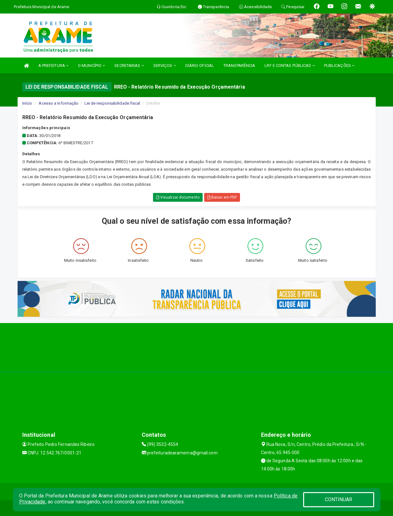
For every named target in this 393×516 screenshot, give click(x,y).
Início (27, 103)
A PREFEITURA (53, 65)
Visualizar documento (177, 197)
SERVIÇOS (164, 65)
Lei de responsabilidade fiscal (112, 103)
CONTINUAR (338, 499)
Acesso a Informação (59, 103)
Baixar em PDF (222, 197)
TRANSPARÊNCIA (239, 65)
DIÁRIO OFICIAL (199, 65)
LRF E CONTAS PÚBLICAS (289, 65)
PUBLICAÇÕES (339, 65)
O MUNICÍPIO (91, 65)
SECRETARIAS (129, 65)
